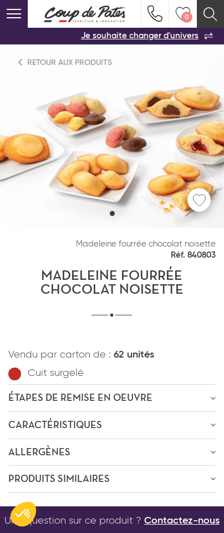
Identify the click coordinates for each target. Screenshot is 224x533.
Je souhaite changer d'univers (147, 36)
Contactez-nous (182, 521)
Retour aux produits (65, 62)
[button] (112, 213)
